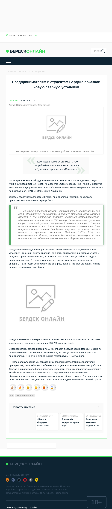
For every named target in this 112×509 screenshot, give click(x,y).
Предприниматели (25, 395)
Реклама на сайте (50, 489)
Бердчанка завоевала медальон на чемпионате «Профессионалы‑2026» (98, 425)
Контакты (20, 486)
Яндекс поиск (47, 493)
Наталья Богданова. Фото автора (33, 105)
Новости (10, 486)
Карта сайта (62, 493)
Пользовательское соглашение (43, 486)
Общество (13, 100)
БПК (11, 395)
